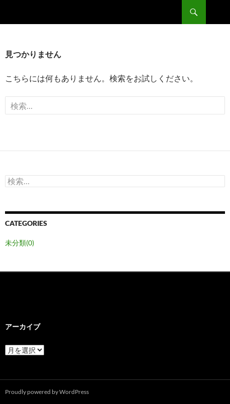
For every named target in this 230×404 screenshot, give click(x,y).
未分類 (19, 242)
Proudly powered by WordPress (47, 391)
